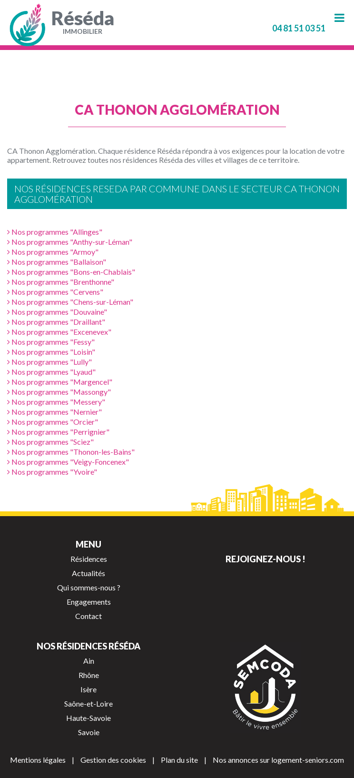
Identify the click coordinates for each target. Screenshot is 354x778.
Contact (88, 615)
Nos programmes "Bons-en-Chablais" (71, 271)
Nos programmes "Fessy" (51, 341)
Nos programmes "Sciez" (50, 441)
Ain (88, 660)
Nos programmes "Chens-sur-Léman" (70, 301)
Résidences (88, 558)
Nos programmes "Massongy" (59, 391)
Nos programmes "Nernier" (54, 411)
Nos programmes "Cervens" (55, 291)
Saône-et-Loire (88, 703)
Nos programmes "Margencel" (59, 381)
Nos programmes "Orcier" (52, 421)
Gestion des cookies (113, 759)
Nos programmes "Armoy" (52, 251)
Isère (88, 689)
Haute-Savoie (88, 717)
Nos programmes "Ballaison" (56, 261)
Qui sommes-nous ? (88, 587)
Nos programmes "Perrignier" (58, 431)
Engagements (89, 601)
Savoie (88, 732)
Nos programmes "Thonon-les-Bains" (71, 451)
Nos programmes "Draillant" (56, 321)
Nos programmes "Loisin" (51, 351)
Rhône (89, 674)
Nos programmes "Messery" (56, 401)
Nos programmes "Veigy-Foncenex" (68, 461)
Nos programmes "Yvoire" (52, 471)
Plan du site (179, 759)
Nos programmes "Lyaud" (51, 371)
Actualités (88, 573)
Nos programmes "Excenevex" (59, 331)
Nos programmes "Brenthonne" (60, 281)
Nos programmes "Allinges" (54, 231)
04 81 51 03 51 (298, 28)
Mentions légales (38, 759)
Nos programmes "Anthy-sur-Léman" (69, 241)
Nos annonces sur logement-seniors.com (278, 759)
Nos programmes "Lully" (49, 361)
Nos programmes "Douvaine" (57, 311)
